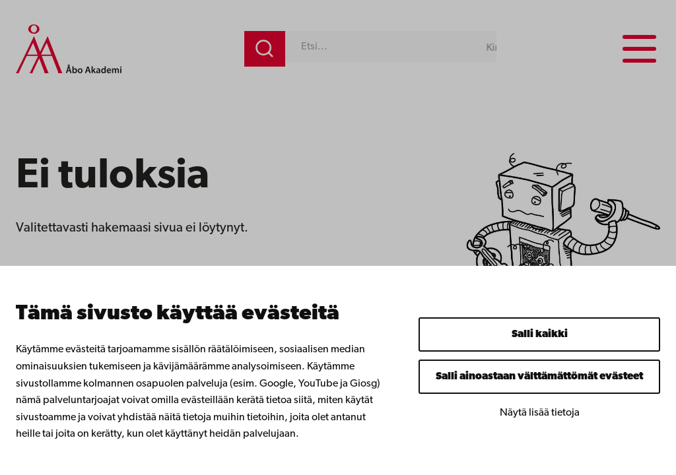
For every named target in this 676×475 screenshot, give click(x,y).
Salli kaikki (540, 334)
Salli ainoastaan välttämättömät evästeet (539, 376)
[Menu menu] (639, 48)
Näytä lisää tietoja (540, 413)
